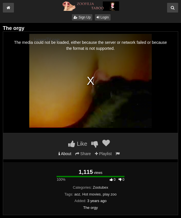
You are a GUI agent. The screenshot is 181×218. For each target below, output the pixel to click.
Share (83, 153)
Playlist (103, 153)
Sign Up (82, 17)
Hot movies (91, 194)
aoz (77, 194)
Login (103, 17)
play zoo (109, 194)
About (65, 153)
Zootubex (100, 187)
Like (77, 144)
